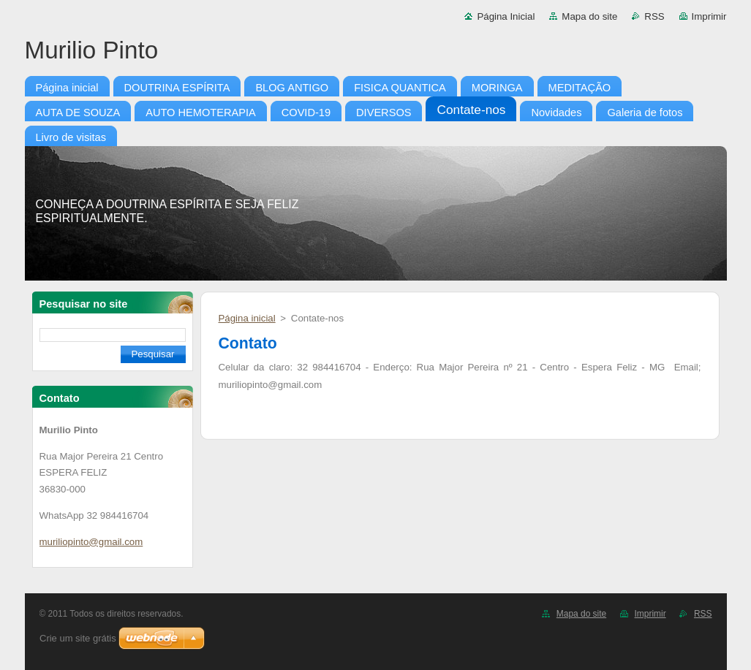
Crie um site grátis (77, 638)
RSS (654, 16)
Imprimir (709, 16)
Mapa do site (589, 16)
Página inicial (247, 318)
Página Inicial (506, 16)
